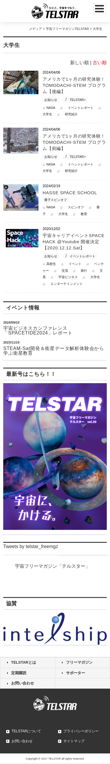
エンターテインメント (66, 283)
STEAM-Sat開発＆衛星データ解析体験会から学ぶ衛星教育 (53, 351)
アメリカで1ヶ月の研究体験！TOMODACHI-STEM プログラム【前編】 (74, 142)
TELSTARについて (26, 731)
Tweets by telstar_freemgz (30, 546)
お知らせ (50, 100)
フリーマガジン (79, 662)
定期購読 (18, 673)
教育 (84, 214)
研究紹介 (71, 114)
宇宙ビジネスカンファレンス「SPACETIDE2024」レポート (37, 330)
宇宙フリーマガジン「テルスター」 (52, 566)
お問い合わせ (22, 683)
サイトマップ (73, 741)
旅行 (84, 270)
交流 (65, 270)
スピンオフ (76, 207)
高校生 (51, 264)
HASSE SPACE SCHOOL (70, 192)
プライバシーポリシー (81, 731)
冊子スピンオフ (55, 200)
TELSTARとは (23, 662)
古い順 (100, 62)
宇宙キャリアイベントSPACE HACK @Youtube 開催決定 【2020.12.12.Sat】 (73, 241)
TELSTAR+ (78, 100)
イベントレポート (81, 107)
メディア (35, 29)
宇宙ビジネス (68, 277)
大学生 (63, 214)
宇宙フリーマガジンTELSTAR (67, 29)
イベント (75, 264)
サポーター (75, 673)
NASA (50, 107)
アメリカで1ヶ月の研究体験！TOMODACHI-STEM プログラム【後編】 (74, 85)
